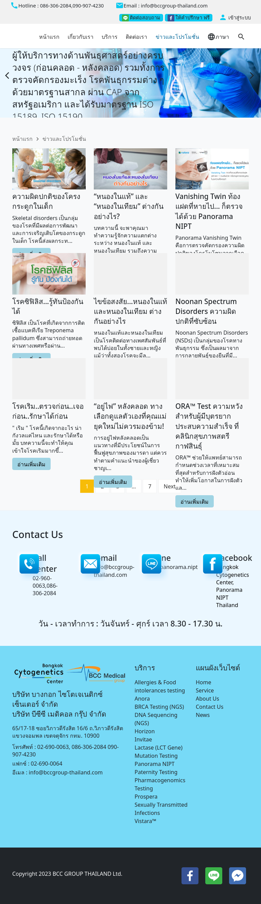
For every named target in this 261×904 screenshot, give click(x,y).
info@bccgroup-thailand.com (174, 5)
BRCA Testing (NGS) (159, 706)
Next (170, 486)
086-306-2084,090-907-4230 (72, 5)
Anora (142, 698)
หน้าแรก (22, 139)
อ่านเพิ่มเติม (31, 466)
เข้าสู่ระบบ (235, 17)
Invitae (143, 739)
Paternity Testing (156, 772)
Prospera (146, 796)
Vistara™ (145, 821)
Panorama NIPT (155, 764)
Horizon (145, 731)
